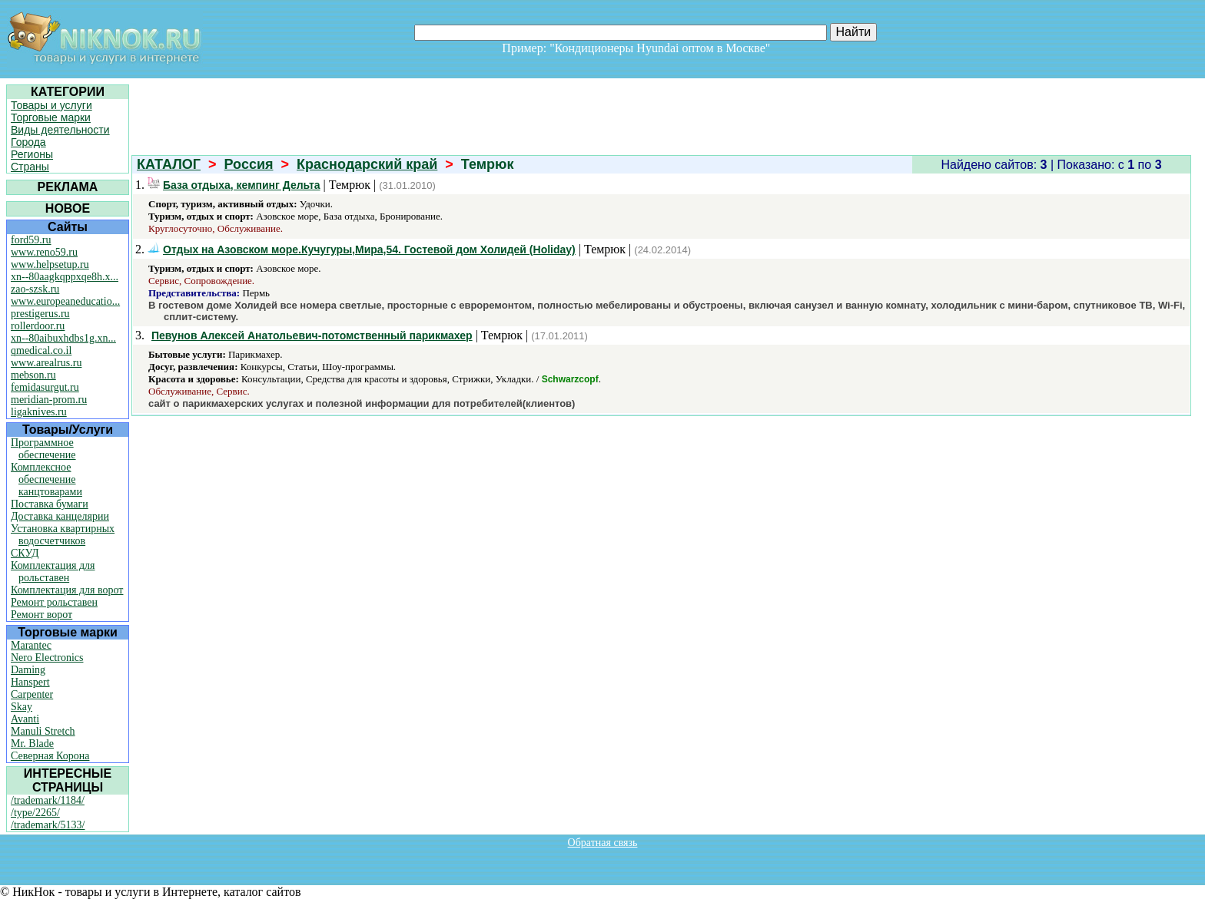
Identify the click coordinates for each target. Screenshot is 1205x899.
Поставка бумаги (49, 504)
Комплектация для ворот (67, 590)
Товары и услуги (51, 105)
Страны (30, 166)
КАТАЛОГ (169, 164)
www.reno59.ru (44, 252)
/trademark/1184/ (48, 800)
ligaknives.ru (39, 412)
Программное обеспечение (43, 449)
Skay (21, 706)
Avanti (25, 719)
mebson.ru (33, 375)
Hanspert (30, 682)
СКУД (24, 553)
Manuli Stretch (43, 731)
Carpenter (32, 694)
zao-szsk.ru (35, 289)
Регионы (32, 154)
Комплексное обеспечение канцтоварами (46, 479)
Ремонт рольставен (54, 602)
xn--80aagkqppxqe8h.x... (64, 277)
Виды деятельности (60, 130)
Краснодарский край (367, 164)
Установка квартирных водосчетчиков (63, 535)
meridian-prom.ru (49, 399)
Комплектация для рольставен (53, 571)
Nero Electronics (47, 657)
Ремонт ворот (41, 614)
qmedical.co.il (41, 350)
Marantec (31, 645)
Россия (249, 164)
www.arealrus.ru (46, 363)
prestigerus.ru (40, 313)
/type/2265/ (35, 812)
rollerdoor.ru (38, 326)
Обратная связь (603, 842)
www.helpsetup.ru (50, 264)
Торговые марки (51, 117)
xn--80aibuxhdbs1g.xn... (63, 338)
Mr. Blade (32, 743)
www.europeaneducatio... (65, 301)
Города (28, 142)
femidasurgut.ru (45, 387)
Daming (28, 670)
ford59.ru (31, 240)
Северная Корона (50, 756)
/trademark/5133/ (48, 825)
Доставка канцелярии (60, 516)
